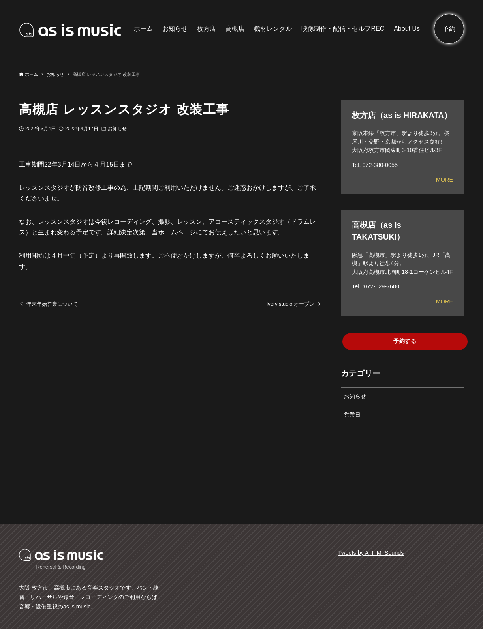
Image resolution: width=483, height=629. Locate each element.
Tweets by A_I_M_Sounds (371, 553)
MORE (444, 179)
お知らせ (117, 128)
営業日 (352, 415)
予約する (405, 341)
